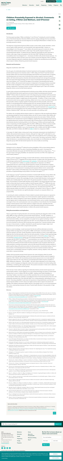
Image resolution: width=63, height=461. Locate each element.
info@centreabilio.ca (5, 443)
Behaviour (19, 432)
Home (29, 432)
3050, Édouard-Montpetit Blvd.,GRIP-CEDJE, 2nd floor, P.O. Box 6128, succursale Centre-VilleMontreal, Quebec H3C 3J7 (7, 437)
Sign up (46, 444)
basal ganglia (25, 161)
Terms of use (16, 450)
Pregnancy (19, 438)
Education (19, 434)
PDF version (11, 28)
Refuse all (55, 454)
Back (8, 9)
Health (18, 436)
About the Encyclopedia (31, 435)
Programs (19, 443)
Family (18, 440)
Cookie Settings (4, 458)
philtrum (46, 235)
